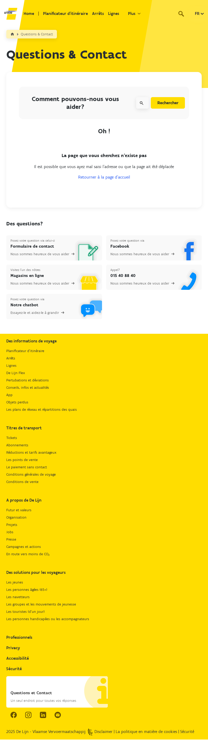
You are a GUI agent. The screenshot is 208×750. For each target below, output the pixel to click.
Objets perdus (17, 402)
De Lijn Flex (15, 373)
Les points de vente (22, 460)
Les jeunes (14, 582)
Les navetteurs (18, 597)
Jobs (9, 532)
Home (29, 13)
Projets (11, 525)
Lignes (113, 13)
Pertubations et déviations (27, 380)
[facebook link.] (13, 715)
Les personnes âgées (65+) (26, 589)
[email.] (58, 715)
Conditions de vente (22, 482)
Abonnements (17, 445)
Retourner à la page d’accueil (104, 177)
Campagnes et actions (23, 547)
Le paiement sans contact (26, 467)
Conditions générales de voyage (31, 474)
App (9, 395)
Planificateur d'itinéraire (65, 13)
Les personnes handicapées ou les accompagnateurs (47, 619)
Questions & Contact (37, 34)
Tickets (11, 438)
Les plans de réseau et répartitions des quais (41, 409)
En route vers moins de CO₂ (28, 554)
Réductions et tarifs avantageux (31, 452)
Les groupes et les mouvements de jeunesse (41, 604)
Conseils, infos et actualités (27, 387)
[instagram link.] (28, 715)
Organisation (16, 517)
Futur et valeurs (18, 510)
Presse (11, 539)
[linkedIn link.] (43, 715)
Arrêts (98, 13)
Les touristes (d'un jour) (25, 611)
